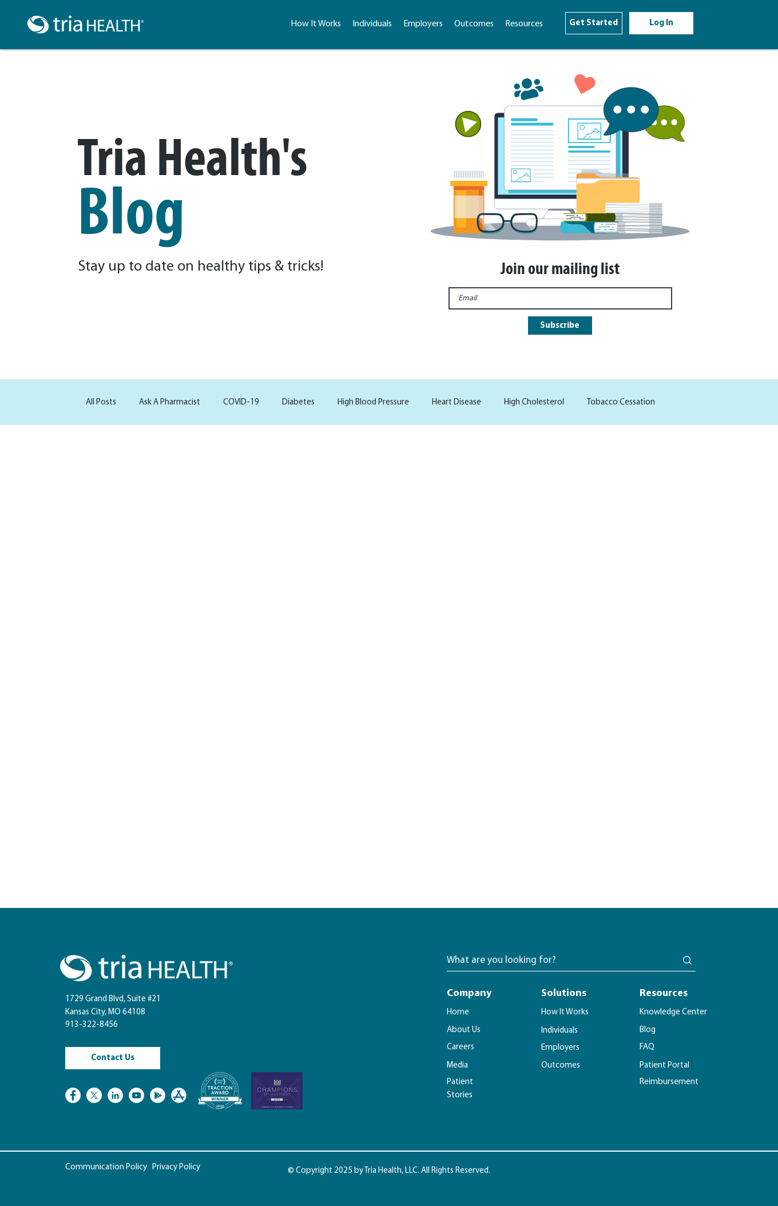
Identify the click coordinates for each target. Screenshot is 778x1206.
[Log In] (661, 23)
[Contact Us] (112, 1058)
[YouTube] (136, 1095)
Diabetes (298, 402)
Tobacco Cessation (621, 402)
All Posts (101, 402)
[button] (524, 24)
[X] (94, 1095)
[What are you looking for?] (553, 960)
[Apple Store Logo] (178, 1095)
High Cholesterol (534, 402)
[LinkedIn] (115, 1095)
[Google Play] (157, 1095)
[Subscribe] (560, 325)
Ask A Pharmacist (169, 402)
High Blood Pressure (373, 402)
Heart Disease (456, 402)
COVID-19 (241, 402)
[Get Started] (593, 23)
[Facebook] (73, 1095)
